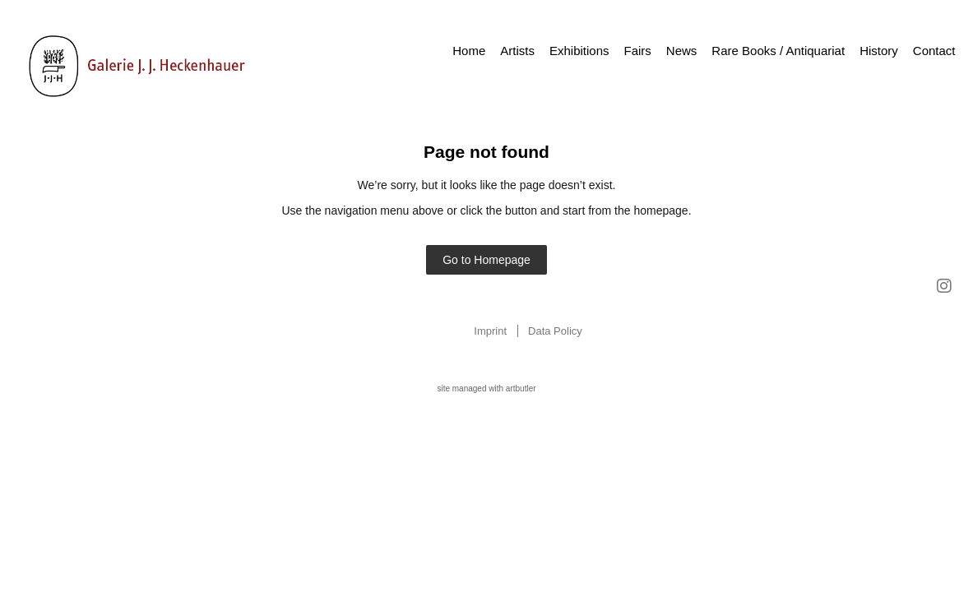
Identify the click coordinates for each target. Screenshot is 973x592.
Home (468, 51)
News (681, 51)
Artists (517, 51)
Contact (934, 51)
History (878, 51)
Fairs (637, 51)
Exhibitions (579, 51)
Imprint (490, 331)
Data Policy (555, 331)
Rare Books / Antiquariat (778, 51)
